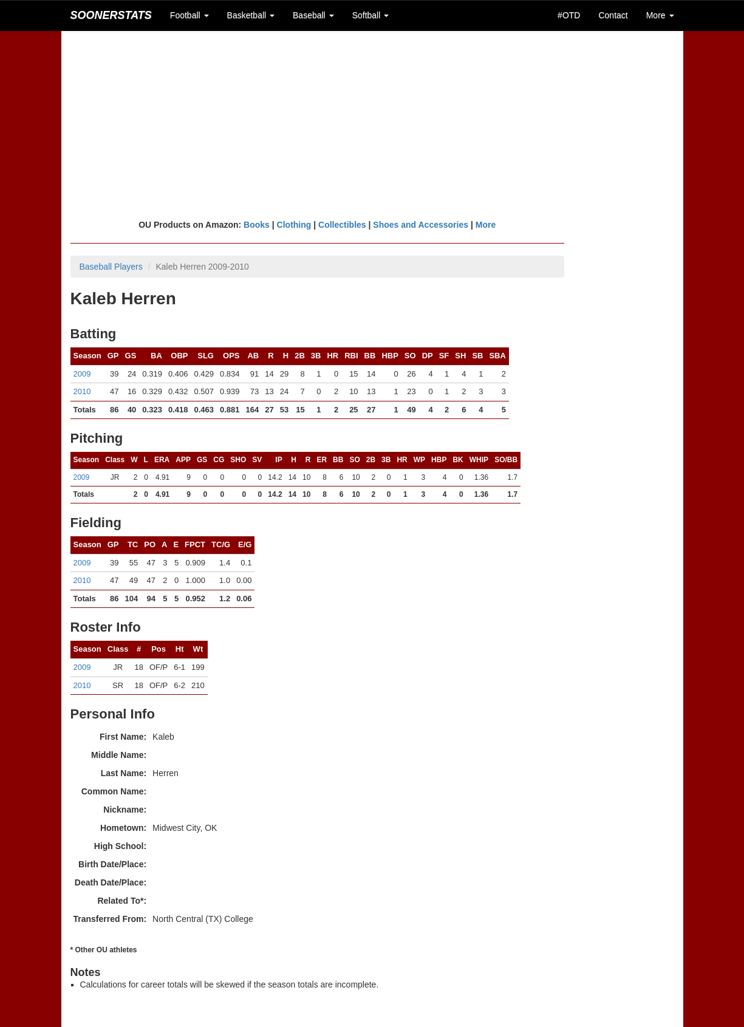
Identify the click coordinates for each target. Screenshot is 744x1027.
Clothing (294, 225)
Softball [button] (370, 15)
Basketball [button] (251, 15)
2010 (82, 391)
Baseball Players (111, 266)
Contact (612, 15)
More (486, 225)
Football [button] (189, 15)
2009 (82, 373)
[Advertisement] (372, 124)
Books (257, 225)
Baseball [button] (313, 15)
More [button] (660, 15)
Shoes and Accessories (420, 225)
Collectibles (342, 225)
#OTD (569, 15)
